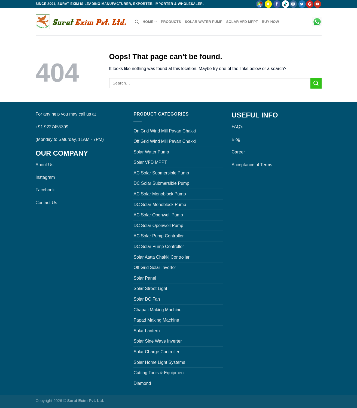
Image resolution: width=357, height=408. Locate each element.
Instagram (45, 177)
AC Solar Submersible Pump (161, 173)
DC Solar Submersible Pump (161, 183)
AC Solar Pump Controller (158, 236)
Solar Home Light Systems (159, 362)
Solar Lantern (146, 330)
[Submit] (315, 83)
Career (238, 152)
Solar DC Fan (146, 299)
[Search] (137, 22)
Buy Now (270, 22)
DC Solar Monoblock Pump (159, 204)
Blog (235, 139)
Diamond (142, 383)
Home (150, 21)
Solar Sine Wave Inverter (157, 341)
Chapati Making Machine (157, 309)
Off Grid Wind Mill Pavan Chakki (164, 141)
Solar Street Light (150, 288)
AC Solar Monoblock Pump (159, 194)
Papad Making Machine (156, 320)
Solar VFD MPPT (242, 22)
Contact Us (46, 202)
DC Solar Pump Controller (158, 246)
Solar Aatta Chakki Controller (161, 257)
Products (171, 22)
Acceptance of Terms (251, 164)
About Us (45, 164)
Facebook (45, 190)
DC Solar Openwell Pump (158, 225)
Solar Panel (144, 278)
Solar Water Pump (203, 22)
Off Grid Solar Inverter (154, 267)
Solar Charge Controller (156, 351)
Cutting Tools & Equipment (159, 372)
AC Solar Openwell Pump (158, 215)
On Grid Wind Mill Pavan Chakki (164, 131)
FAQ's (237, 126)
